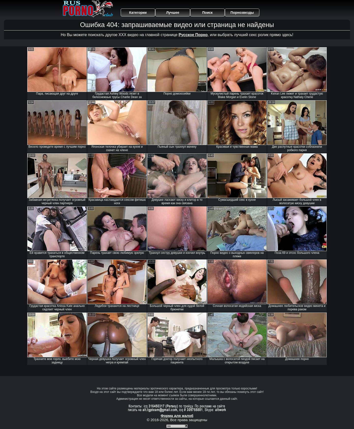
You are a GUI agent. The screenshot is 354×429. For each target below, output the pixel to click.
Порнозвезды (242, 12)
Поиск (207, 12)
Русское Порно (192, 35)
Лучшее (172, 12)
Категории (138, 12)
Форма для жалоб (177, 416)
